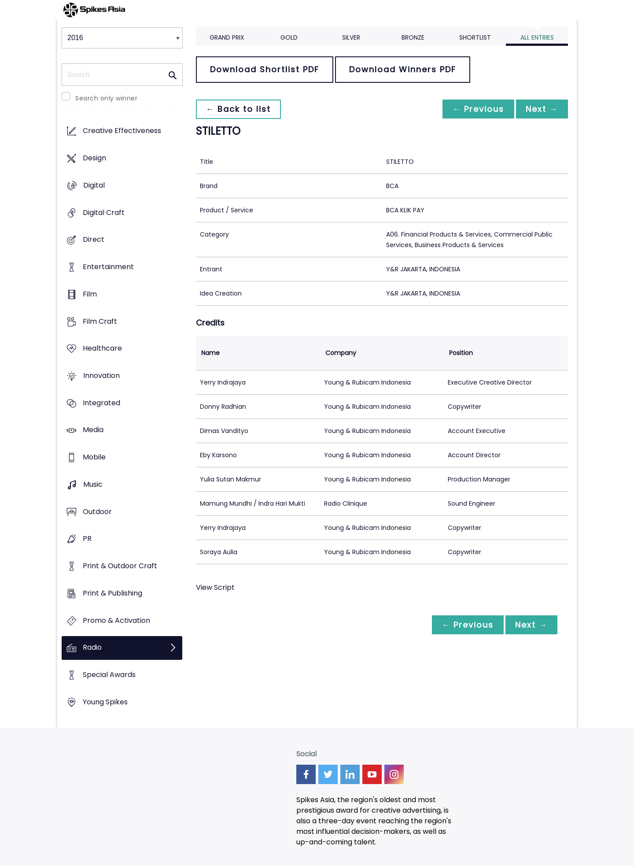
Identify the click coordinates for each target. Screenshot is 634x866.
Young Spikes (105, 702)
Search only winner (106, 98)
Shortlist (475, 37)
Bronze (413, 37)
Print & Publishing (112, 593)
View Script (215, 587)
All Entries (537, 37)
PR (87, 539)
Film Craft (100, 321)
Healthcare (102, 349)
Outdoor (97, 512)
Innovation (101, 375)
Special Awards (109, 675)
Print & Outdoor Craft (120, 566)
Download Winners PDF (402, 69)
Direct (93, 240)
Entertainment (108, 267)
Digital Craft (104, 212)
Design (94, 158)
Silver (351, 37)
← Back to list (239, 109)
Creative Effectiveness (122, 131)
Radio (92, 648)
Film (90, 294)
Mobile (94, 457)
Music (93, 484)
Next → (541, 109)
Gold (289, 37)
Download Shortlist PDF (264, 69)
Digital (94, 185)
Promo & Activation (116, 620)
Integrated (101, 403)
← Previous (476, 109)
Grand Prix (227, 37)
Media (93, 430)
